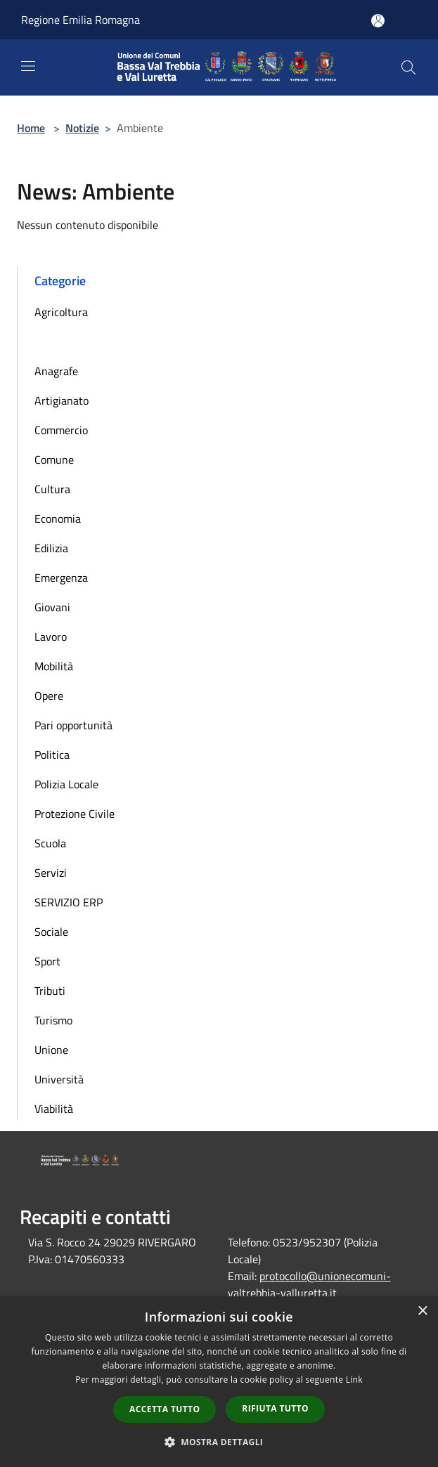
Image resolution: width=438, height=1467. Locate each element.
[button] (219, 1441)
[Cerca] (408, 67)
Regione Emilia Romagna (80, 19)
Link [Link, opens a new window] (354, 1380)
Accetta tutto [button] (164, 1409)
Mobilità (53, 666)
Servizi (50, 872)
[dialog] (219, 1381)
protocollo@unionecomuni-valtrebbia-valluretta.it (309, 1284)
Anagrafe (56, 371)
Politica (52, 754)
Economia (57, 518)
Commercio (61, 430)
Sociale (51, 931)
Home (31, 127)
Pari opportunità (73, 725)
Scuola (50, 843)
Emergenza (61, 577)
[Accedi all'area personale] (378, 20)
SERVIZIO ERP (68, 902)
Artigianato (61, 400)
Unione (51, 1049)
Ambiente (57, 341)
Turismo (53, 1020)
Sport (47, 961)
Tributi (49, 990)
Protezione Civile (74, 813)
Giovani (52, 607)
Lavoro (50, 636)
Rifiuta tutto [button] (275, 1408)
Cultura (52, 489)
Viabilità (53, 1108)
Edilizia (51, 548)
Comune (54, 459)
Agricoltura (61, 312)
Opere (48, 695)
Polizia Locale (66, 784)
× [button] (422, 1311)
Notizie (82, 127)
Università (59, 1079)
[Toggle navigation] (28, 66)
